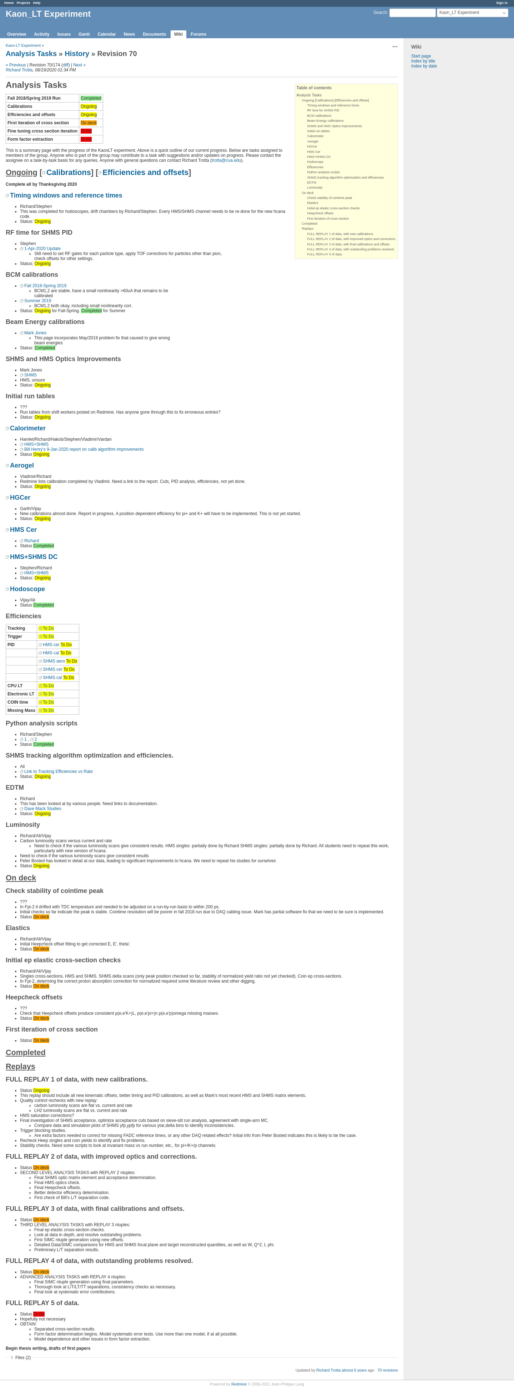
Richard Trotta (19, 70)
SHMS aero (54, 661)
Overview (16, 34)
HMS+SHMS (36, 444)
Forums (198, 34)
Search (380, 12)
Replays (308, 228)
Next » (79, 65)
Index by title (423, 61)
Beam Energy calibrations (325, 121)
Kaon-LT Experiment (23, 45)
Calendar (106, 34)
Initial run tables (318, 131)
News (129, 34)
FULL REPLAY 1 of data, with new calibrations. (340, 234)
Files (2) (23, 1357)
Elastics (312, 203)
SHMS (30, 375)
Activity (41, 34)
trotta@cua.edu (226, 160)
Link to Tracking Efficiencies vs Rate (58, 771)
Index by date (424, 66)
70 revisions (387, 1370)
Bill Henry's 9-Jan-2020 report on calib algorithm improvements (83, 449)
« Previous (16, 65)
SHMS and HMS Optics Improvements (334, 126)
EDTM (312, 182)
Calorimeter (315, 136)
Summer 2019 (37, 300)
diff (66, 65)
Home (9, 3)
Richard (31, 540)
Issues (64, 34)
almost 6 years (354, 1370)
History (77, 54)
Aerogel (312, 141)
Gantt (84, 34)
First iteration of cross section (328, 218)
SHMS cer (52, 669)
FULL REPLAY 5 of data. (325, 254)
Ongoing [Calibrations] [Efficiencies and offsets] (335, 100)
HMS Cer (314, 152)
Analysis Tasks (31, 54)
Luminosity (315, 187)
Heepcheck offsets (320, 213)
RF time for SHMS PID (323, 110)
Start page (421, 56)
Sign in (502, 3)
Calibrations (68, 172)
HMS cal (51, 652)
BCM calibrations (319, 116)
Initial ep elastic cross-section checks (333, 208)
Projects (23, 3)
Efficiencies (315, 167)
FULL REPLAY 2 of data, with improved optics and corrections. (351, 239)
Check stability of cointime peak (329, 198)
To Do (48, 628)
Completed (310, 223)
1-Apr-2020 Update (42, 248)
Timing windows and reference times (333, 105)
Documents (154, 34)
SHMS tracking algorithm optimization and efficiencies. (346, 177)
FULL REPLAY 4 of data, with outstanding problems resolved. (351, 249)
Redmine (239, 1384)
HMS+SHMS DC (319, 157)
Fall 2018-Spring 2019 (45, 285)
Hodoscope (315, 162)
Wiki (178, 34)
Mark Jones (35, 332)
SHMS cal (52, 677)
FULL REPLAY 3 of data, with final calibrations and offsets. (348, 244)
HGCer (312, 146)
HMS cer (51, 644)
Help (37, 3)
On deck (308, 193)
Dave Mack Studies (42, 808)
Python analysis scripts (323, 172)
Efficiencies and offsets (145, 172)
